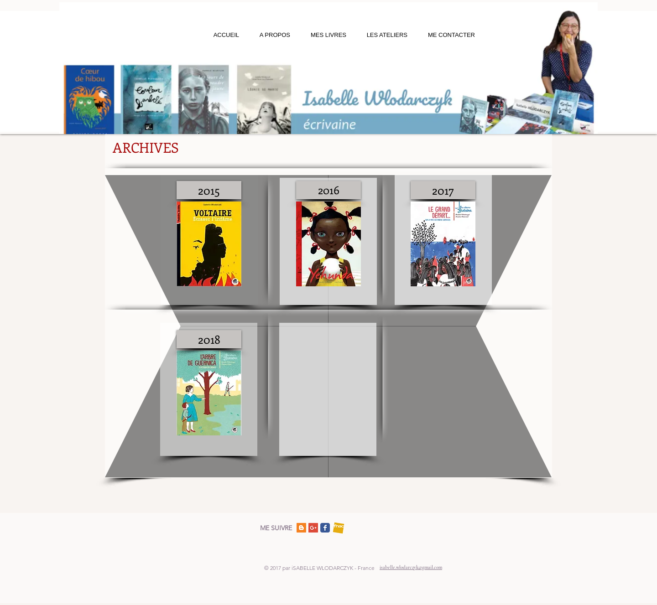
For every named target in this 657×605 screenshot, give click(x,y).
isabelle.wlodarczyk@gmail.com (411, 567)
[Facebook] (325, 528)
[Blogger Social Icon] (301, 528)
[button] (269, 34)
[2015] (209, 190)
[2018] (209, 339)
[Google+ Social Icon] (313, 528)
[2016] (328, 190)
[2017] (443, 190)
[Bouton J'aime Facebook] (373, 527)
